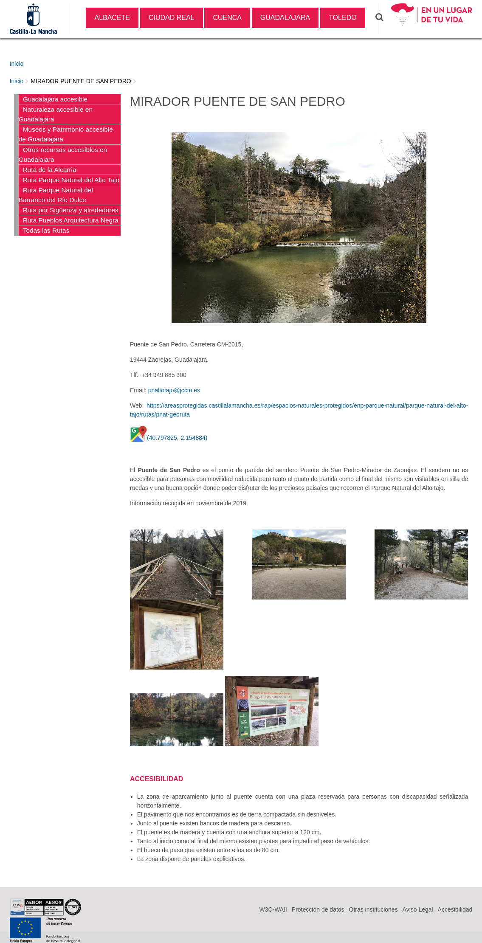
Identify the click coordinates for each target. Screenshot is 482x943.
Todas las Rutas (46, 230)
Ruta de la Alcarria (49, 169)
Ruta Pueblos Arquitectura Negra (70, 220)
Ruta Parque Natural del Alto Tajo (71, 179)
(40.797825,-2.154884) (177, 437)
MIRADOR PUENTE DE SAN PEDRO (81, 81)
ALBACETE (112, 17)
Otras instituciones (373, 909)
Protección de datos (318, 909)
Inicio (17, 63)
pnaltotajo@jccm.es (174, 390)
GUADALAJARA (285, 17)
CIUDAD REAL (171, 17)
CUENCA (227, 17)
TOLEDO (343, 17)
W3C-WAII (273, 909)
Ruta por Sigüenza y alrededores (70, 210)
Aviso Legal (418, 909)
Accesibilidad (455, 909)
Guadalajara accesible (55, 99)
